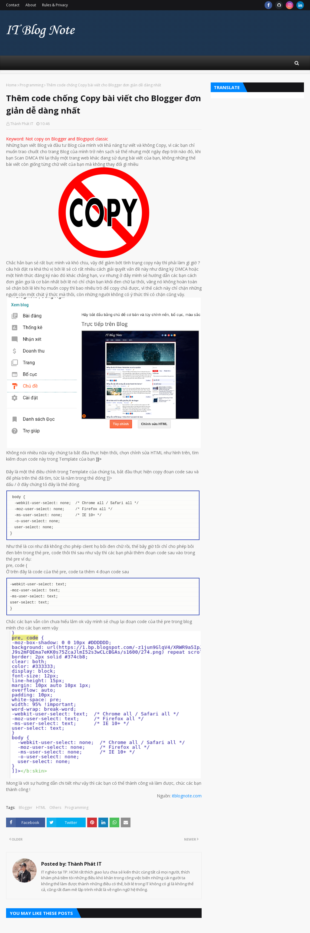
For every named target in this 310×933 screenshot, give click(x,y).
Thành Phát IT (21, 123)
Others (55, 807)
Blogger (25, 807)
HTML (41, 807)
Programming (31, 85)
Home (11, 85)
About (30, 5)
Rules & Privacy (55, 5)
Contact (12, 5)
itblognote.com (187, 796)
